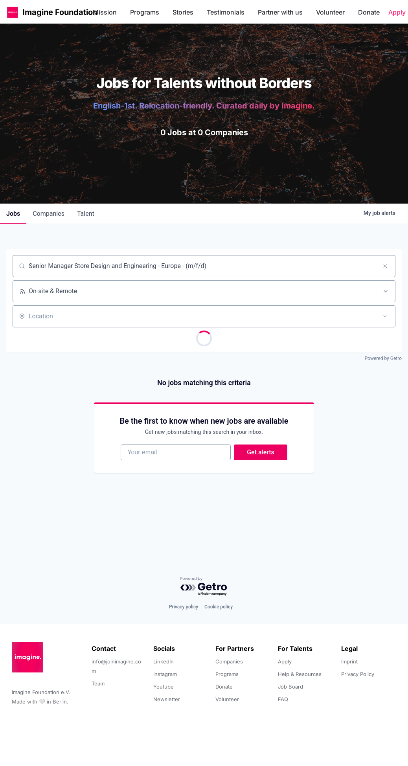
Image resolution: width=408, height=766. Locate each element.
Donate (369, 12)
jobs (13, 213)
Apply (397, 12)
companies (48, 213)
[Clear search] (385, 266)
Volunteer (330, 12)
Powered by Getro (383, 358)
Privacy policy (183, 607)
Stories (183, 12)
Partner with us (280, 12)
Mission (105, 12)
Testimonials (225, 12)
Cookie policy (218, 607)
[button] (12, 12)
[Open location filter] (385, 316)
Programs (144, 12)
